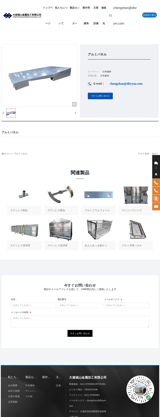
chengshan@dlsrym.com (125, 15)
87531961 (101, 384)
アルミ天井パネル (136, 234)
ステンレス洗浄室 (24, 234)
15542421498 (91, 389)
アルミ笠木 (143, 153)
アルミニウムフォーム (99, 199)
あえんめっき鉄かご (99, 234)
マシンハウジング (136, 199)
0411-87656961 (87, 384)
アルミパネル (20, 153)
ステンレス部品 (24, 199)
